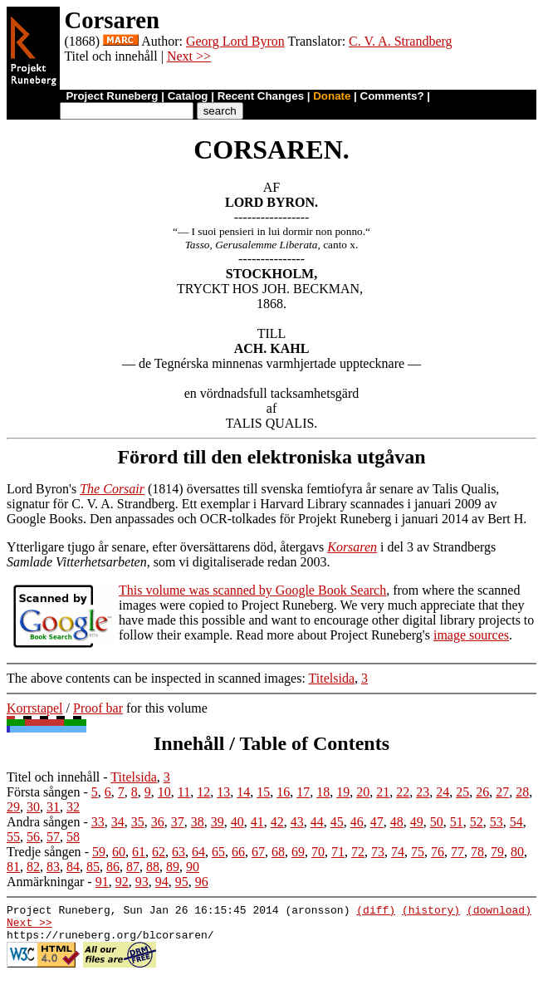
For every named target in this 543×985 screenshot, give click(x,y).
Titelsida (332, 678)
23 (422, 792)
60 (118, 852)
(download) (499, 911)
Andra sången (43, 822)
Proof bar (98, 708)
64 (198, 852)
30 (33, 807)
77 (457, 852)
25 (462, 792)
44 (317, 822)
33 (98, 822)
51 (456, 822)
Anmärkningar (45, 882)
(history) (431, 911)
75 (417, 852)
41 (257, 822)
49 (416, 822)
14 (243, 792)
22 (402, 792)
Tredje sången (44, 852)
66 (238, 852)
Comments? (392, 96)
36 (157, 822)
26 (482, 792)
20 (362, 792)
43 (297, 822)
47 (377, 822)
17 (303, 792)
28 (522, 792)
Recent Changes (261, 96)
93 (142, 882)
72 (357, 852)
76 (437, 852)
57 (53, 837)
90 (192, 867)
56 (33, 837)
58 (73, 837)
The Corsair (112, 489)
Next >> (189, 56)
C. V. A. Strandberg (400, 41)
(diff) (375, 911)
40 (237, 822)
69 (298, 852)
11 (184, 792)
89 (172, 867)
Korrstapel (35, 708)
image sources (471, 635)
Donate (331, 96)
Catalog (188, 96)
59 (98, 852)
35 (137, 822)
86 (113, 867)
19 (343, 792)
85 (93, 867)
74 (397, 852)
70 (318, 852)
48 (397, 822)
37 (177, 822)
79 (497, 852)
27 (502, 792)
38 (197, 822)
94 (162, 882)
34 (118, 822)
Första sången (43, 792)
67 (258, 852)
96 (201, 882)
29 (13, 807)
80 (517, 852)
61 (138, 852)
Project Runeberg (112, 96)
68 (278, 852)
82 (33, 867)
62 (158, 852)
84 (73, 867)
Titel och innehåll (53, 777)
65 (218, 852)
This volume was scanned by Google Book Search (252, 590)
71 (338, 852)
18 (323, 792)
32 (73, 807)
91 (102, 882)
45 (337, 822)
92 (122, 882)
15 (263, 792)
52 (476, 822)
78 (477, 852)
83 (53, 867)
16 (283, 792)
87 (132, 867)
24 (442, 792)
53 (496, 822)
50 (436, 822)
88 (152, 867)
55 (13, 837)
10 (164, 792)
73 (377, 852)
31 (53, 807)
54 (516, 822)
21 (382, 792)
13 (223, 792)
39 (217, 822)
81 (13, 867)
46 (357, 822)
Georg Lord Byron (235, 41)
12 (203, 792)
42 (277, 822)
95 (181, 882)
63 (178, 852)
